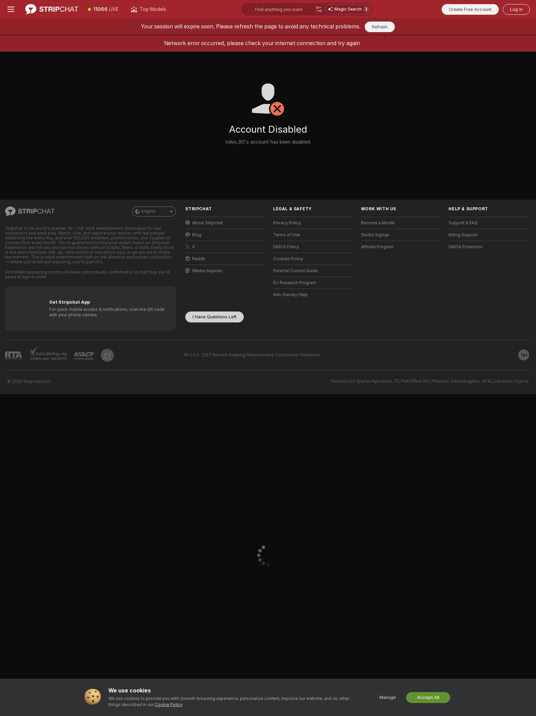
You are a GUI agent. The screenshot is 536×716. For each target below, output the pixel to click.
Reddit (195, 258)
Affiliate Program (377, 246)
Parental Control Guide (295, 270)
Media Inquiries (204, 270)
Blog (193, 234)
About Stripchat (204, 222)
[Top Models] (148, 9)
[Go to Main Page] (52, 9)
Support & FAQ (463, 223)
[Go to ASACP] (83, 356)
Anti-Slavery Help (290, 294)
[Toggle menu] (11, 9)
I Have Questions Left (214, 316)
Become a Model (377, 223)
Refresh (380, 26)
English (154, 211)
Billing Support (463, 235)
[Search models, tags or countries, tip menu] (307, 9)
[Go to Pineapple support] (107, 355)
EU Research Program (294, 282)
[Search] (319, 9)
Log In (516, 9)
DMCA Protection (465, 246)
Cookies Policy (288, 258)
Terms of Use (286, 235)
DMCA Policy (286, 246)
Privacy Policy (287, 223)
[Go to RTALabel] (13, 355)
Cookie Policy (168, 704)
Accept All (428, 697)
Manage (387, 697)
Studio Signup (375, 235)
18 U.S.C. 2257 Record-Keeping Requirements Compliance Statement (252, 355)
